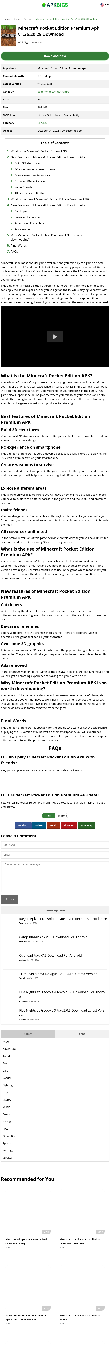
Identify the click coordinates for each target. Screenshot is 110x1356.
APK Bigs (30, 42)
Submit (10, 918)
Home (7, 19)
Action (22, 978)
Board (6, 1082)
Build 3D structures (37, 168)
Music (6, 1125)
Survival (28, 19)
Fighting (8, 1103)
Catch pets (31, 224)
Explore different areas (39, 186)
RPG (5, 1147)
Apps (82, 1052)
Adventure (9, 1067)
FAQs (23, 265)
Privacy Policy (68, 1351)
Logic (6, 1111)
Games (16, 19)
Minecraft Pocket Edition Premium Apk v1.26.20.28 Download (66, 19)
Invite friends (32, 192)
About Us (25, 1351)
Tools (21, 941)
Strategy (8, 1169)
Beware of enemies (37, 230)
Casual (7, 1096)
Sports (7, 1161)
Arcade (7, 1074)
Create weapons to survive (41, 180)
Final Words (28, 259)
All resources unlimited (39, 198)
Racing (7, 1140)
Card (6, 1089)
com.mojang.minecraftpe (53, 91)
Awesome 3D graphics (39, 236)
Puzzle (7, 1132)
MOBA (7, 1118)
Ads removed (32, 242)
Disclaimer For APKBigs (45, 1351)
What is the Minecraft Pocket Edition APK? (48, 151)
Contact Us (84, 1351)
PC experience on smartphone (44, 174)
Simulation (24, 960)
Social (22, 996)
